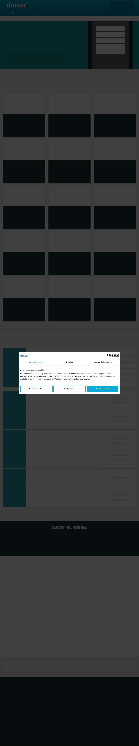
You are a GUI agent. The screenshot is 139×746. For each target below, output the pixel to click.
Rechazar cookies (36, 389)
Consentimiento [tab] (35, 362)
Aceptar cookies (102, 389)
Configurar (69, 389)
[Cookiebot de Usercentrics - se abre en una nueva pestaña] (109, 355)
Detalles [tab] (69, 362)
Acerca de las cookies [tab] (103, 362)
